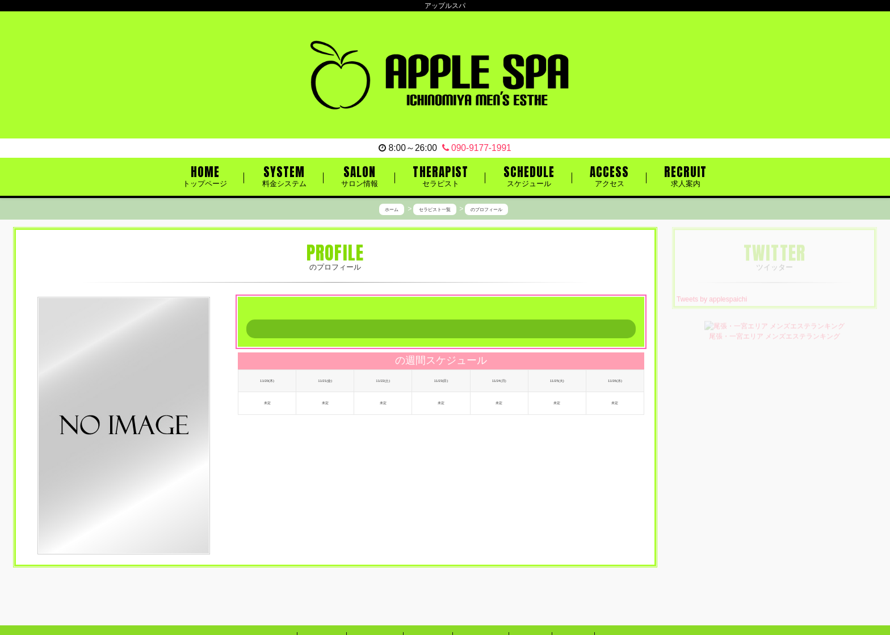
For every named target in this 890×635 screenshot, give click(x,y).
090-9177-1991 (476, 148)
